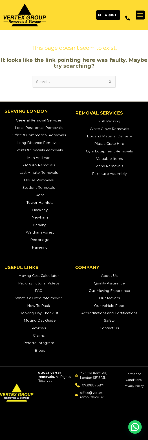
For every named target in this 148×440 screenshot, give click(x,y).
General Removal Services (39, 120)
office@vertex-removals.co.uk (89, 395)
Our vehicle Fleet (109, 305)
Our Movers (109, 298)
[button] (108, 15)
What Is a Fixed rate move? (38, 298)
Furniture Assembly (109, 173)
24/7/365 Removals (38, 165)
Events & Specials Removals (39, 150)
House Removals (38, 180)
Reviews (39, 328)
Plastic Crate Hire (109, 144)
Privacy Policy (134, 386)
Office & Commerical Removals (39, 135)
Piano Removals (109, 166)
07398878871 (89, 385)
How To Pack (38, 305)
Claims (38, 335)
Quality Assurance (109, 283)
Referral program (38, 343)
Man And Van (38, 158)
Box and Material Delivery (109, 136)
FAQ (38, 290)
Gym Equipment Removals (109, 151)
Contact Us (109, 328)
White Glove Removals (109, 129)
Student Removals (38, 187)
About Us (109, 276)
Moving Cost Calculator (38, 276)
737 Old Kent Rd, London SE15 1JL (91, 375)
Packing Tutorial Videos (38, 283)
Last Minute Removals (39, 173)
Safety (109, 321)
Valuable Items (109, 158)
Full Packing (109, 121)
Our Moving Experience (109, 290)
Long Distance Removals (38, 143)
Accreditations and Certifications (109, 313)
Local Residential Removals (38, 128)
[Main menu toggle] (140, 15)
